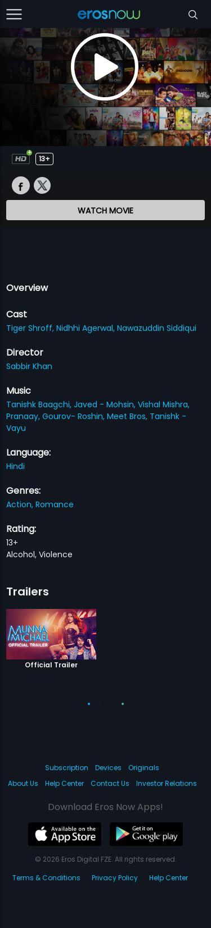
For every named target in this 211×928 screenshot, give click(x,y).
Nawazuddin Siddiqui (156, 328)
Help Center (64, 783)
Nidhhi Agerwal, (86, 328)
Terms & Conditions (46, 877)
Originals (143, 767)
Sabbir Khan (29, 366)
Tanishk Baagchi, (40, 404)
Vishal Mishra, (164, 404)
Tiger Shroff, (31, 328)
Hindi (15, 466)
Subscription (66, 767)
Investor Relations (166, 783)
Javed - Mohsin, (106, 404)
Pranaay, (24, 416)
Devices (108, 767)
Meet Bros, (128, 416)
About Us (23, 783)
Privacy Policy (115, 877)
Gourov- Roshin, (74, 416)
